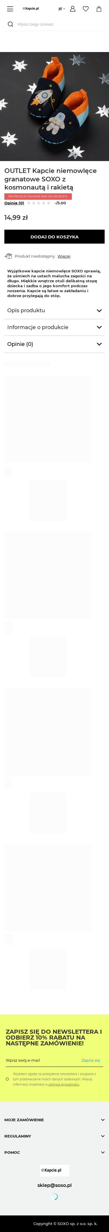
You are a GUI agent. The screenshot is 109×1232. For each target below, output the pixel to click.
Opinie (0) (14, 203)
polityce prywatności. (64, 1084)
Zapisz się (91, 1060)
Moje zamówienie (24, 1119)
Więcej (64, 256)
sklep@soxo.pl (54, 1185)
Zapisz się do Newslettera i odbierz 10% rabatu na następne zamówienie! (54, 1037)
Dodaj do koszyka (54, 237)
